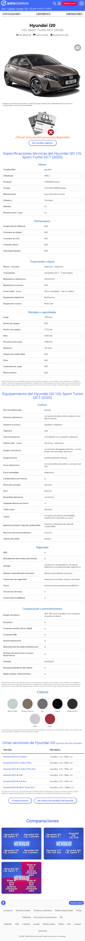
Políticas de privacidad (64, 910)
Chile (17, 924)
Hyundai (19, 8)
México (61, 924)
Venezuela (42, 931)
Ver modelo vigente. (42, 142)
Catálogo (11, 8)
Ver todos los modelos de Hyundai (55, 800)
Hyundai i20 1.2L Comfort (15, 756)
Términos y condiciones (42, 910)
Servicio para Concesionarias (45, 917)
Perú (69, 924)
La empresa (8, 910)
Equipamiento (43, 14)
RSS (61, 917)
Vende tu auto (70, 3)
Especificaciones (12, 14)
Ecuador (36, 924)
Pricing (79, 910)
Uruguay (77, 924)
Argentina (8, 924)
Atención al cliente (23, 910)
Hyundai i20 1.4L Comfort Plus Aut (19, 769)
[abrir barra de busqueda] (54, 3)
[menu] (81, 3)
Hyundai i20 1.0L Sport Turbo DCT (19, 787)
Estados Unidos (49, 924)
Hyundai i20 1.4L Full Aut (14, 781)
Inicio (3, 8)
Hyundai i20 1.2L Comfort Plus (17, 762)
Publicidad (26, 917)
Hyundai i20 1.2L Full (12, 775)
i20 (26, 8)
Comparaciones (74, 14)
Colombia (26, 924)
